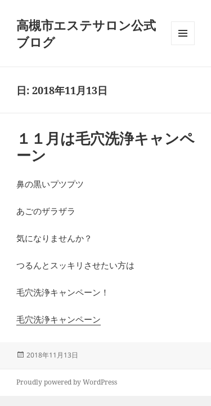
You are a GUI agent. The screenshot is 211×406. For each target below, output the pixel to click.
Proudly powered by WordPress (66, 382)
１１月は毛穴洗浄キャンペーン (105, 146)
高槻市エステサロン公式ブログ (86, 33)
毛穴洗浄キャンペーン (58, 319)
